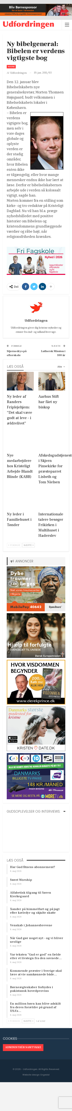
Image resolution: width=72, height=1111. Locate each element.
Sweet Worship (21, 880)
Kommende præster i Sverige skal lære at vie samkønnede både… (36, 973)
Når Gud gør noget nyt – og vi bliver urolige (36, 940)
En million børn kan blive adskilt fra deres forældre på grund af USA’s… (35, 1007)
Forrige (14, 545)
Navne (11, 66)
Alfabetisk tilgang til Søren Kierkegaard (30, 894)
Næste (28, 545)
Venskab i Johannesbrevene (31, 925)
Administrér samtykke (23, 1047)
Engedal (45, 1074)
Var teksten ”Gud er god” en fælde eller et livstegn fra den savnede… (36, 956)
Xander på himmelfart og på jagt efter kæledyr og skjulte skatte (35, 911)
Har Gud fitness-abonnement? (32, 867)
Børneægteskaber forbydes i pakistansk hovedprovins (31, 989)
